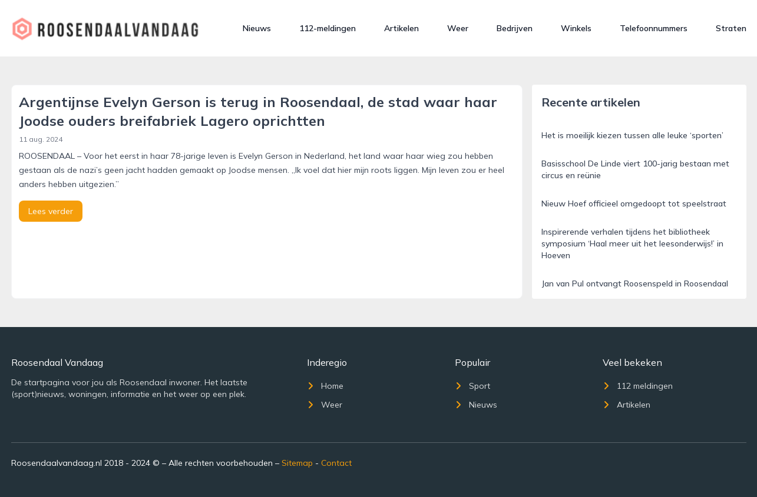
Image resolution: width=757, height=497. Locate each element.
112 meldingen (638, 386)
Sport (472, 386)
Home (325, 386)
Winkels (576, 28)
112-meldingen (327, 28)
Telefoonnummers (653, 28)
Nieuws (257, 28)
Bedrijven (515, 28)
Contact (336, 463)
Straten (731, 28)
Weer (457, 28)
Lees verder (50, 211)
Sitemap (297, 463)
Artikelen (401, 28)
